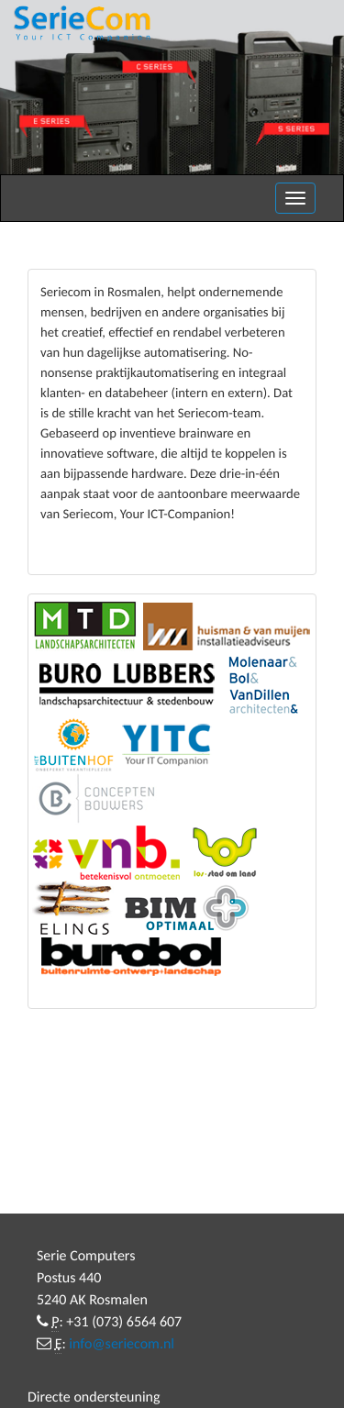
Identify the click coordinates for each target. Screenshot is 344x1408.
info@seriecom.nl (121, 1344)
